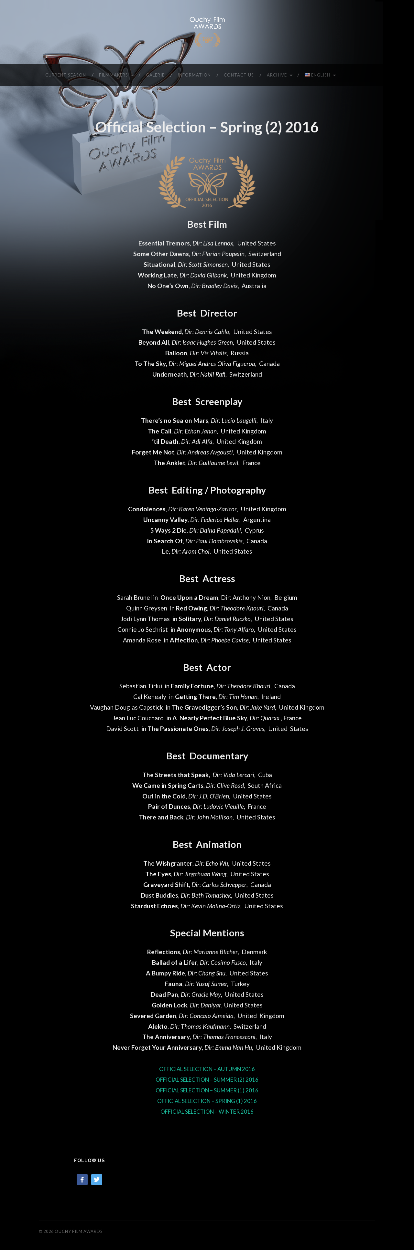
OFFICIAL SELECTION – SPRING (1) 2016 (207, 1100)
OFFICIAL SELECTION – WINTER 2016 (207, 1111)
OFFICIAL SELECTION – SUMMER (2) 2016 (207, 1079)
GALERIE (155, 75)
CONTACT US (239, 75)
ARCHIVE (277, 75)
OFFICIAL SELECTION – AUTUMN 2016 (207, 1068)
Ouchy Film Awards (79, 1231)
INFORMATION (194, 75)
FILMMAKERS (113, 75)
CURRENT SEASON (65, 75)
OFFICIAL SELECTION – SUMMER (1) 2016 (207, 1090)
